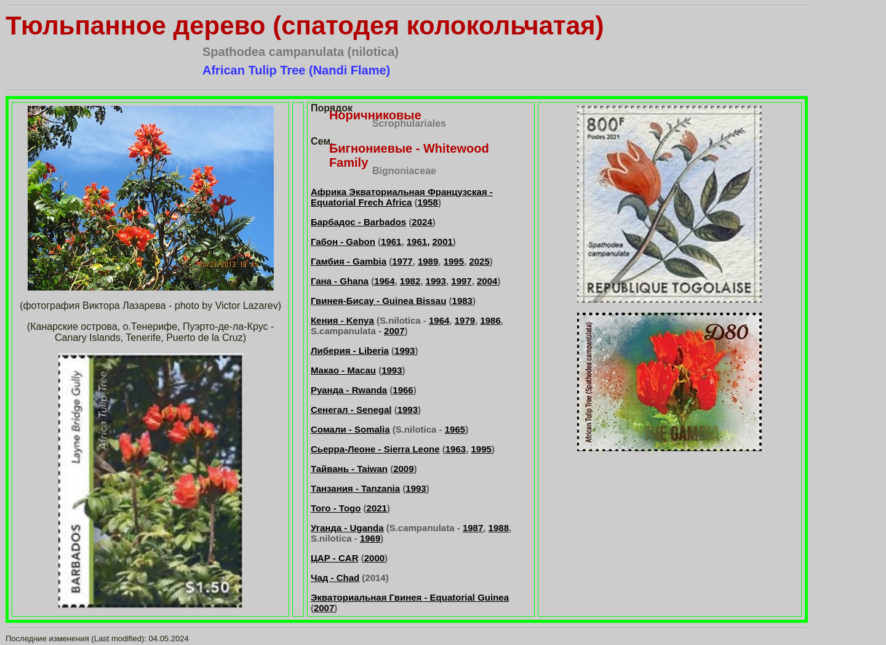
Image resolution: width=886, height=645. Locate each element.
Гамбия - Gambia (348, 261)
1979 (465, 320)
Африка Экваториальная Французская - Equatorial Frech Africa (402, 196)
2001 (442, 241)
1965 (455, 429)
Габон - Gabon (343, 241)
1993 (436, 281)
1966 (403, 390)
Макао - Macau (343, 370)
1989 (428, 261)
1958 (428, 202)
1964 (384, 281)
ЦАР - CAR (335, 558)
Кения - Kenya (342, 320)
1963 (455, 449)
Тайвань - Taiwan (349, 468)
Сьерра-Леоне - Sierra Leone (375, 449)
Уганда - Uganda (347, 528)
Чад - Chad (335, 577)
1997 (461, 281)
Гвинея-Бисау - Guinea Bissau (378, 300)
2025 (479, 261)
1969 (370, 538)
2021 (377, 508)
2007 (394, 331)
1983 (462, 300)
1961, (418, 241)
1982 (410, 281)
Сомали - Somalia (350, 429)
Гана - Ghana (340, 281)
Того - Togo (336, 508)
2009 (403, 468)
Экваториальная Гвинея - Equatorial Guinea (410, 597)
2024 (422, 222)
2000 (374, 558)
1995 (454, 261)
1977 (402, 261)
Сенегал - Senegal (351, 409)
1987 (473, 528)
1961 (391, 241)
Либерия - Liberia (350, 350)
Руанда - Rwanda (349, 390)
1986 (490, 320)
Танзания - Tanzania (355, 488)
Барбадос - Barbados (358, 222)
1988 (499, 528)
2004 (487, 281)
